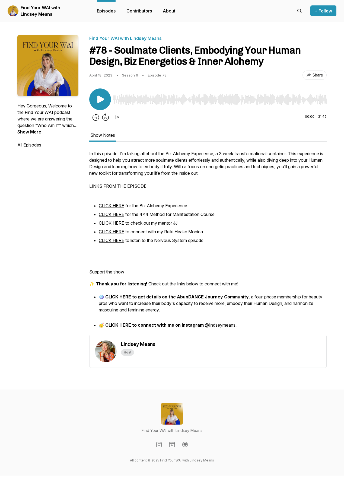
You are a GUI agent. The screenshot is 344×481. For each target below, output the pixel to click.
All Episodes (29, 145)
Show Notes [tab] (102, 135)
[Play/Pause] (100, 99)
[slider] (220, 99)
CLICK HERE (111, 205)
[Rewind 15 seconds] (96, 117)
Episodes (106, 11)
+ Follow (323, 11)
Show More (29, 132)
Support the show (106, 272)
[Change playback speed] (117, 117)
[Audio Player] (220, 98)
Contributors (139, 11)
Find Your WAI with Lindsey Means (40, 11)
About (169, 11)
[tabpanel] (208, 242)
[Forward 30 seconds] (105, 117)
